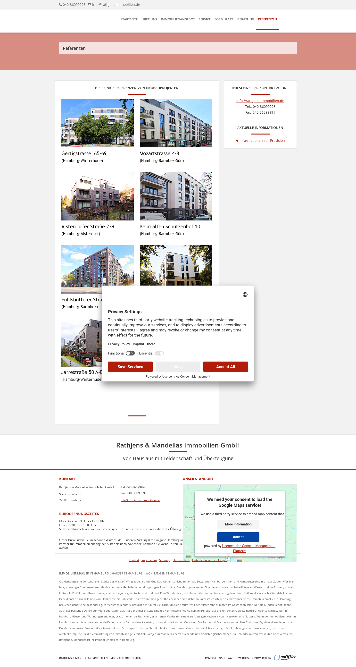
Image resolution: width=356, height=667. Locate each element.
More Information (238, 524)
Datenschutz (181, 560)
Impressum (149, 560)
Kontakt (134, 560)
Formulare (224, 19)
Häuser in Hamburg (127, 573)
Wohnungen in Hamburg (165, 573)
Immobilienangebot (178, 19)
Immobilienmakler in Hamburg (84, 573)
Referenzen (267, 19)
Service (205, 19)
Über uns (149, 19)
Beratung (245, 19)
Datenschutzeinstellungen (209, 560)
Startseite (129, 19)
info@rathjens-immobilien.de (116, 4)
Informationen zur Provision (260, 140)
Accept (238, 537)
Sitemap (164, 560)
